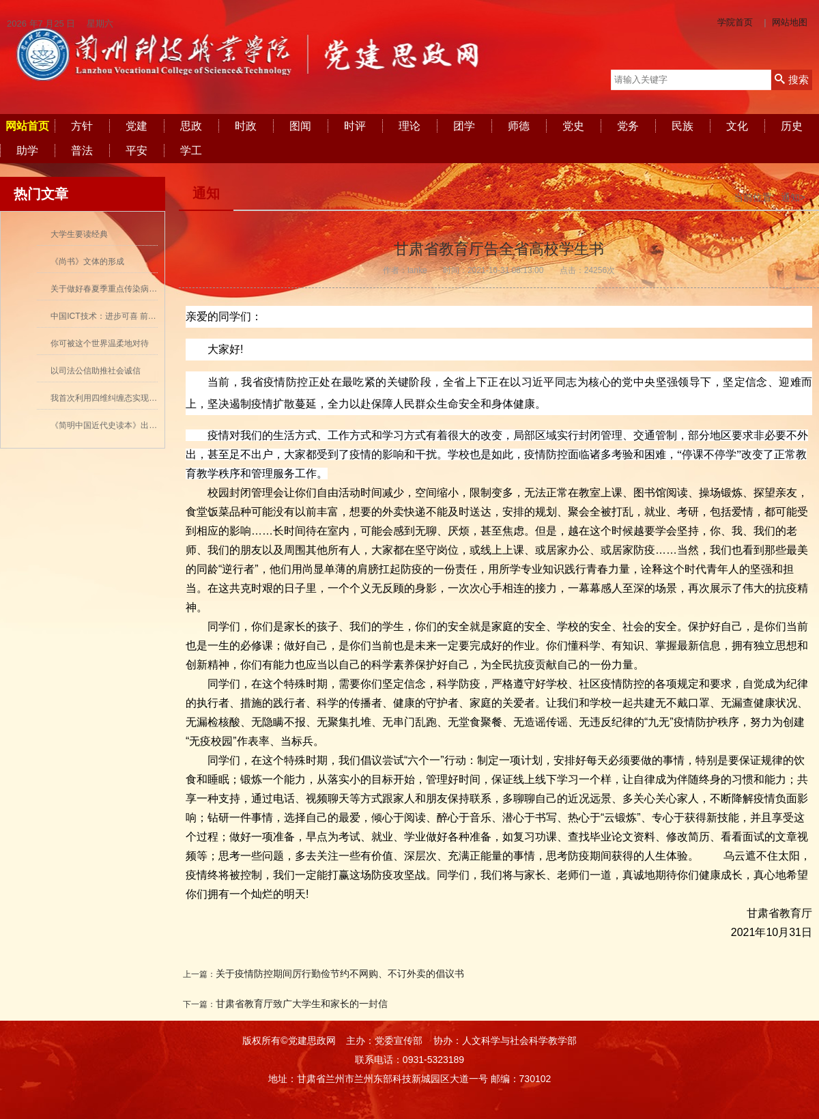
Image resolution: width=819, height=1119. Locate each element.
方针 (82, 126)
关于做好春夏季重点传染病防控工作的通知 (128, 289)
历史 (792, 126)
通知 (206, 193)
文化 (737, 126)
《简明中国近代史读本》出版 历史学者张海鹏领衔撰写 (150, 425)
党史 (573, 126)
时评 (355, 126)
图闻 (300, 126)
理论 (409, 126)
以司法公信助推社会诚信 (96, 371)
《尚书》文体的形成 (87, 261)
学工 (191, 150)
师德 (519, 126)
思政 (191, 126)
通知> (793, 197)
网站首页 (27, 126)
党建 (136, 126)
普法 (82, 150)
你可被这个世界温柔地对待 (100, 343)
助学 (27, 150)
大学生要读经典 (79, 234)
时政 (246, 126)
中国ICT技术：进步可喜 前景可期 (112, 316)
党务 (628, 126)
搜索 (791, 79)
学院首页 (735, 22)
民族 (682, 126)
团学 (464, 126)
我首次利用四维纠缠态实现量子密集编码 (124, 398)
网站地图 (789, 22)
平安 (136, 150)
